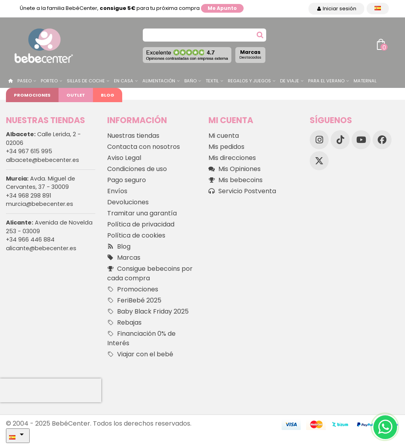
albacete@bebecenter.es (42, 160)
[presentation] (50, 390)
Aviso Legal (124, 157)
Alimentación (158, 81)
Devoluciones (128, 202)
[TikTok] (340, 139)
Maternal (365, 81)
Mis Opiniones (234, 169)
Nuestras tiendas (133, 135)
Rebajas (124, 322)
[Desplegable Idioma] (378, 8)
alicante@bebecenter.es (41, 248)
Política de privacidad (140, 224)
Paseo (24, 81)
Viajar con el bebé (140, 354)
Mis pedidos (226, 146)
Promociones (32, 95)
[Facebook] (382, 139)
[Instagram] (319, 139)
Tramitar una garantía (142, 213)
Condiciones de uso (137, 168)
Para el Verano (326, 81)
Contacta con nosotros (143, 146)
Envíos (117, 191)
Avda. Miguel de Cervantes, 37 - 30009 (40, 183)
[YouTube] (361, 139)
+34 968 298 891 (28, 196)
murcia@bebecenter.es (39, 204)
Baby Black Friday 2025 (148, 311)
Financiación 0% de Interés (141, 338)
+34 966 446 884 (30, 239)
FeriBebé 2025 (134, 300)
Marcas (250, 54)
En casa (123, 81)
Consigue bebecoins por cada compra (150, 273)
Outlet (75, 95)
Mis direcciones (232, 157)
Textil (212, 81)
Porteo (49, 81)
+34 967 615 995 (29, 151)
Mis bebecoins (235, 180)
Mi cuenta (223, 135)
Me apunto (222, 8)
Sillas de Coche (86, 81)
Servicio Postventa (242, 191)
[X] (319, 160)
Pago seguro (126, 180)
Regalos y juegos (249, 81)
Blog (107, 95)
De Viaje (289, 81)
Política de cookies (136, 235)
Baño (190, 81)
